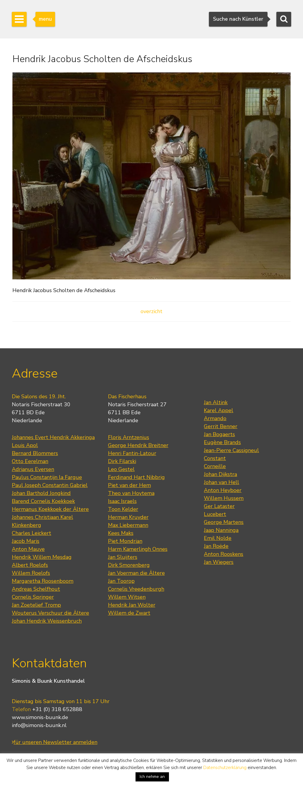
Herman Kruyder (128, 517)
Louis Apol (25, 445)
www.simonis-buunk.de (40, 717)
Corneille (215, 466)
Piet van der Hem (129, 485)
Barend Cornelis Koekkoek (43, 501)
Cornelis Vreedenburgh (136, 589)
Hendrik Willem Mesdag (42, 557)
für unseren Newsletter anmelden (54, 742)
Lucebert (215, 514)
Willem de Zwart (129, 612)
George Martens (224, 522)
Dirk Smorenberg (129, 565)
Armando (215, 418)
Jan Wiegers (218, 562)
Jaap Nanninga (221, 530)
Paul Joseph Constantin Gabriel (50, 485)
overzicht (151, 311)
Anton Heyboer (222, 490)
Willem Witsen (127, 597)
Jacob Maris (25, 541)
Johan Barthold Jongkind (41, 493)
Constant (215, 458)
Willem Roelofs (31, 573)
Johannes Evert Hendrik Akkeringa (53, 437)
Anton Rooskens (223, 554)
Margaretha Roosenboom (42, 581)
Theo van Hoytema (131, 493)
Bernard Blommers (35, 453)
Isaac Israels (122, 501)
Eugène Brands (222, 442)
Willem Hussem (224, 498)
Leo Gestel (121, 469)
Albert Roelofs (30, 565)
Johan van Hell (221, 482)
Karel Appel (218, 410)
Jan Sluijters (122, 557)
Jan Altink (216, 402)
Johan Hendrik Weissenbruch (47, 620)
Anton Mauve (28, 549)
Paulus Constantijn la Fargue (47, 477)
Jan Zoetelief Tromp (36, 604)
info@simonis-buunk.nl (39, 725)
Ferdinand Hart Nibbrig (136, 477)
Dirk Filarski (122, 461)
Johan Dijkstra (220, 474)
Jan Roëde (216, 546)
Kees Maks (120, 533)
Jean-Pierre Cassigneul (231, 450)
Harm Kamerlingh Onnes (137, 549)
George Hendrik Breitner (138, 445)
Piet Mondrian (125, 541)
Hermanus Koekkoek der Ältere (50, 509)
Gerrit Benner (220, 426)
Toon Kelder (123, 509)
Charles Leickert (31, 533)
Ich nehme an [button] (152, 776)
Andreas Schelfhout (36, 589)
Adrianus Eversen (33, 469)
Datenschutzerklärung (224, 768)
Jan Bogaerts (219, 434)
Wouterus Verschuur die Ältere (50, 612)
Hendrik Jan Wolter (131, 604)
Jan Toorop (121, 581)
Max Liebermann (128, 525)
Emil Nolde (217, 538)
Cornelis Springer (33, 597)
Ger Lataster (219, 506)
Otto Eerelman (30, 461)
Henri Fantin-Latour (132, 453)
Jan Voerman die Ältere (136, 573)
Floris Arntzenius (128, 437)
